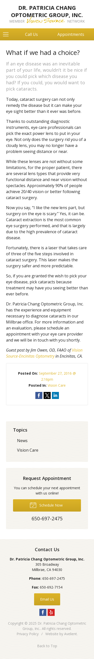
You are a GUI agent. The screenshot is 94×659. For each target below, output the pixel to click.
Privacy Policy (28, 633)
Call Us (31, 34)
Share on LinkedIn (55, 395)
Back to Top (47, 645)
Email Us (47, 599)
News (22, 440)
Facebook (42, 612)
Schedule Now (46, 504)
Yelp (51, 612)
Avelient (70, 633)
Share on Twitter (47, 395)
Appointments (70, 34)
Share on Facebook (38, 395)
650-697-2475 (53, 578)
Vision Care (57, 385)
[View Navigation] (7, 34)
